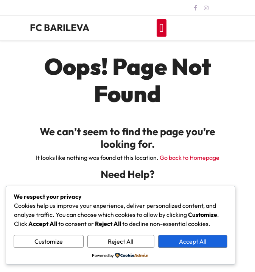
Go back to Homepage (189, 157)
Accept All (193, 241)
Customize (48, 241)
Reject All (121, 241)
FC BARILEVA (59, 28)
